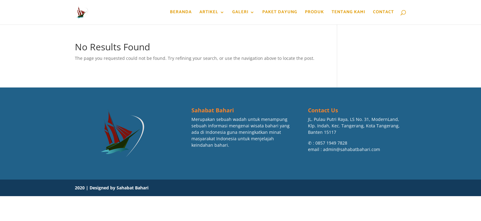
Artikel (208, 13)
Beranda (181, 13)
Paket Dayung (279, 13)
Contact (383, 13)
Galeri (240, 13)
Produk (314, 13)
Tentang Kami (348, 13)
